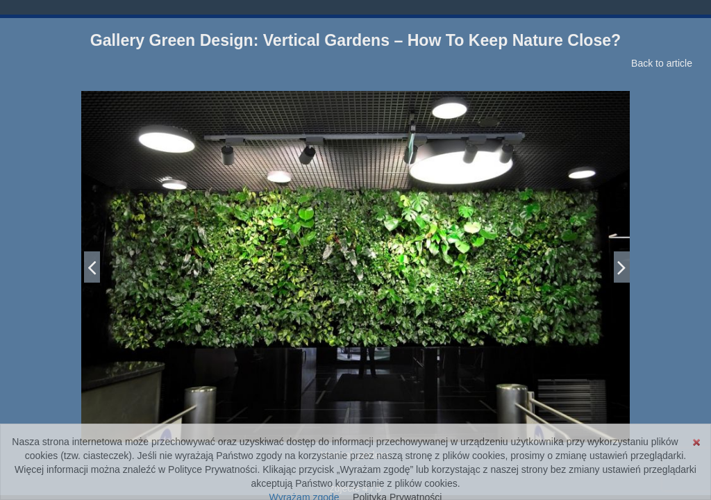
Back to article (661, 63)
